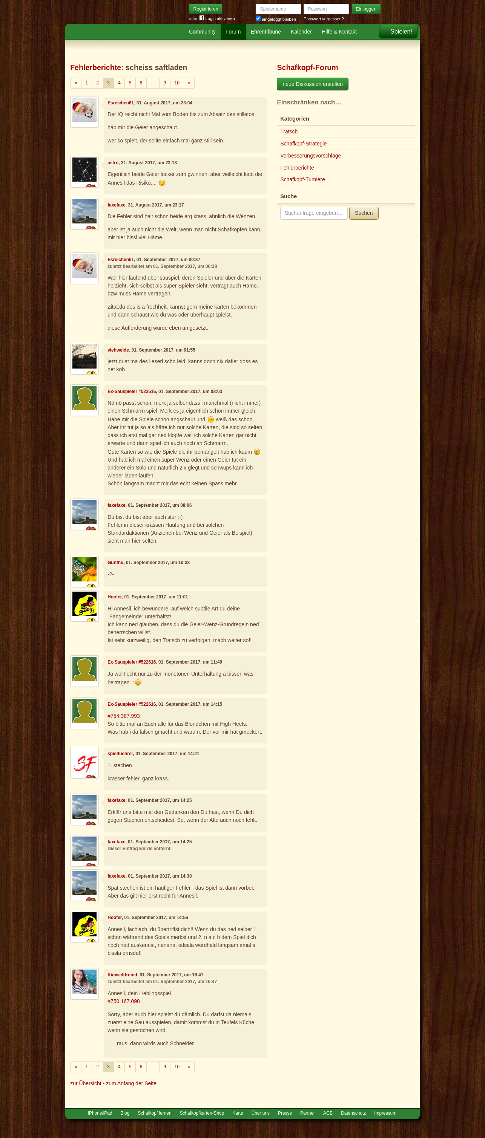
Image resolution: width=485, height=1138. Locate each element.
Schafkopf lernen (154, 1113)
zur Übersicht (85, 1083)
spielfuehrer (120, 753)
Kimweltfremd (122, 974)
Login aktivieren (217, 18)
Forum (233, 32)
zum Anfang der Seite (131, 1083)
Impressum (385, 1113)
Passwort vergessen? (324, 19)
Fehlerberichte (95, 67)
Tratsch (289, 131)
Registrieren (205, 9)
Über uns (261, 1113)
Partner (307, 1113)
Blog (125, 1113)
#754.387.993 (123, 716)
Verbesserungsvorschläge (310, 156)
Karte (237, 1113)
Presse (285, 1113)
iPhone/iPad (100, 1113)
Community (202, 32)
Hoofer (114, 597)
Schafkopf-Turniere (302, 179)
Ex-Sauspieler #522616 (131, 391)
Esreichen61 (120, 103)
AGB (328, 1113)
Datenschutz (353, 1113)
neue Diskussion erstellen (312, 84)
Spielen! (401, 31)
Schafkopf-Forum (307, 67)
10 (177, 83)
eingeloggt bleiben (276, 19)
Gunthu (115, 562)
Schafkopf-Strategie (303, 144)
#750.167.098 (123, 1001)
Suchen (364, 213)
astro (112, 162)
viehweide (118, 350)
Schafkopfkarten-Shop (202, 1113)
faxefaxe (116, 205)
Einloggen (366, 9)
